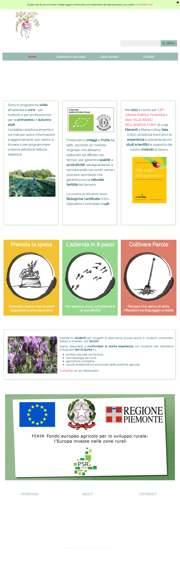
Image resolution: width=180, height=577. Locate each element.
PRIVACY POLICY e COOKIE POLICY (88, 547)
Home (32, 56)
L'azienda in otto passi (71, 56)
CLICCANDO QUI (144, 4)
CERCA (170, 43)
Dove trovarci (110, 56)
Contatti (148, 56)
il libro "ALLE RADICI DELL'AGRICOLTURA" (146, 120)
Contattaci (67, 370)
